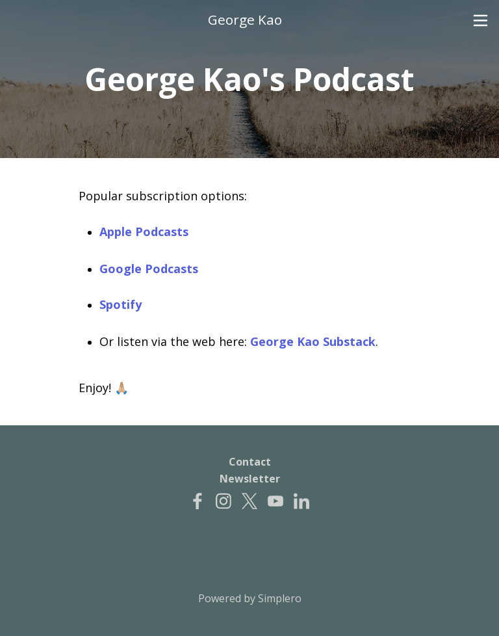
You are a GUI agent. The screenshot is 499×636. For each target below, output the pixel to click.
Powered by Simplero (249, 598)
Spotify (120, 304)
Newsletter (250, 478)
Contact (250, 462)
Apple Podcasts (143, 231)
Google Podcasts (148, 268)
